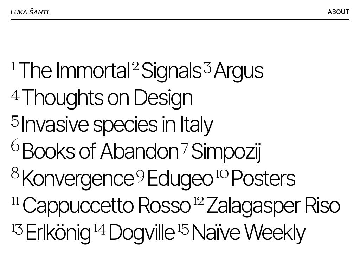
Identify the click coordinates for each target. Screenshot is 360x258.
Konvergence (72, 178)
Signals (166, 70)
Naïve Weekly (240, 232)
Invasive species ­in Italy (112, 124)
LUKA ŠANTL (30, 12)
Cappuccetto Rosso (100, 205)
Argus (233, 70)
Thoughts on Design (101, 97)
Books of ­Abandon (94, 151)
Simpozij (220, 151)
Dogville (133, 232)
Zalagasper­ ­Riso (265, 205)
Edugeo (174, 178)
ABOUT (338, 11)
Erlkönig (50, 232)
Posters (255, 178)
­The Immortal (70, 70)
